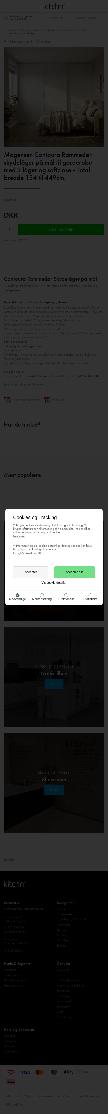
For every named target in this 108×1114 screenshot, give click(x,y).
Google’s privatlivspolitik (27, 553)
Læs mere (19, 536)
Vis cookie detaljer (54, 582)
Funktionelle (66, 599)
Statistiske (91, 599)
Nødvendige (17, 599)
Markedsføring (42, 599)
